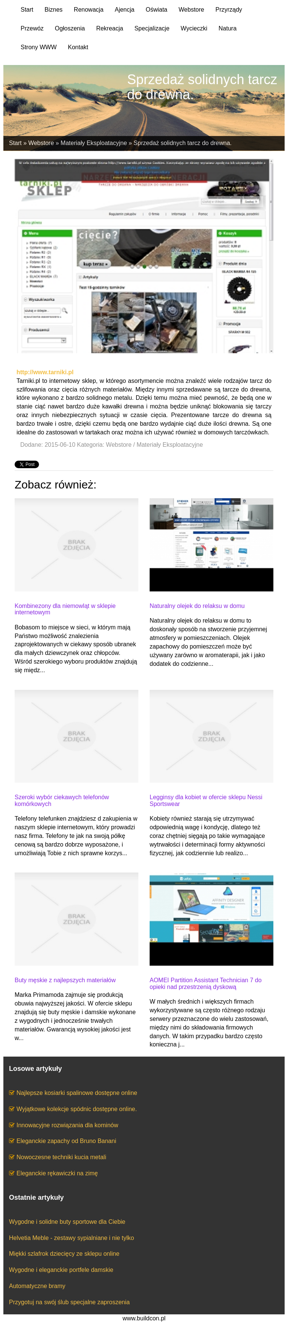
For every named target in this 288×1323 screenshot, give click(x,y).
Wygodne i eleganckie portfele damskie (61, 1270)
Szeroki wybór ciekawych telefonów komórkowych (62, 800)
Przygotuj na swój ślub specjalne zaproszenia (69, 1302)
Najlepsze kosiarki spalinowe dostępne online (76, 1093)
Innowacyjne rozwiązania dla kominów (67, 1125)
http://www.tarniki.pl (45, 372)
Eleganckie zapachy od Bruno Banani (66, 1141)
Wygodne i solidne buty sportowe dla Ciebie (67, 1222)
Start (15, 143)
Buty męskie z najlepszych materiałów (65, 980)
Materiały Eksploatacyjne (94, 143)
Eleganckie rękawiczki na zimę (57, 1173)
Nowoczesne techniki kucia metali (61, 1157)
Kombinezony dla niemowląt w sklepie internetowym (65, 609)
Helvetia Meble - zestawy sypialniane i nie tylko (71, 1238)
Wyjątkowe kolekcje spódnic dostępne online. (76, 1109)
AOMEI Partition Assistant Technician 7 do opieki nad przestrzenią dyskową (206, 983)
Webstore (41, 143)
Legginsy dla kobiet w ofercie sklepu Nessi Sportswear (206, 800)
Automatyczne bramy (37, 1286)
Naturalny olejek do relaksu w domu (197, 606)
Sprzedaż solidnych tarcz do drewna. (182, 143)
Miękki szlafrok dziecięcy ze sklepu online (64, 1253)
